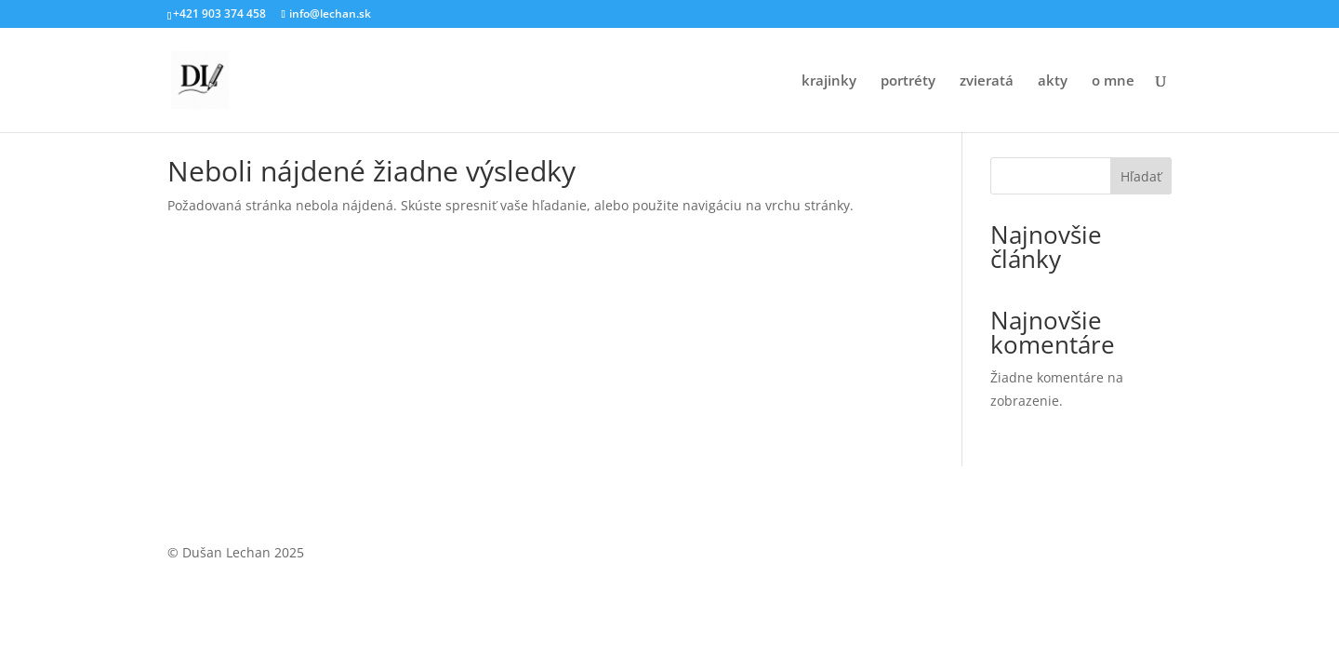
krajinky (829, 81)
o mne (1113, 81)
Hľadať (1140, 176)
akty (1052, 81)
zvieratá (987, 81)
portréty (908, 81)
